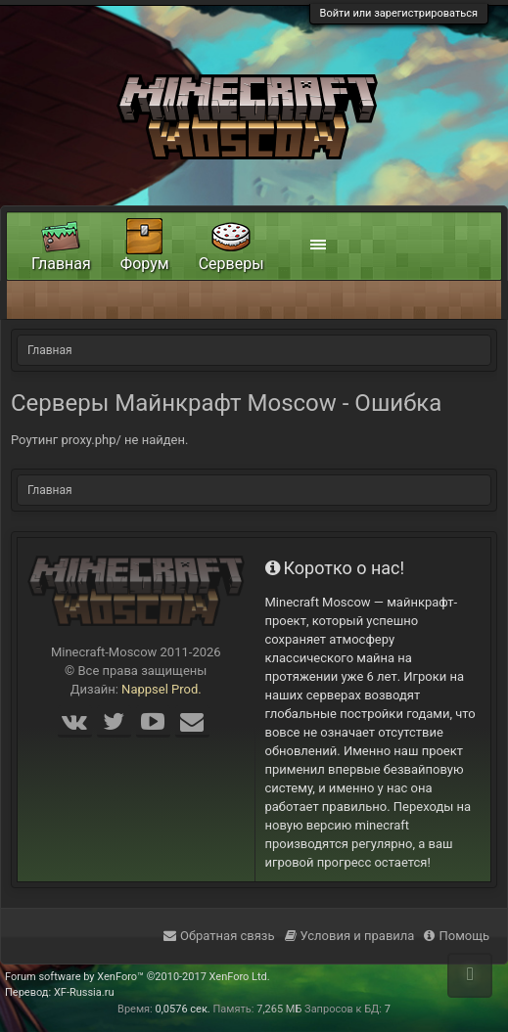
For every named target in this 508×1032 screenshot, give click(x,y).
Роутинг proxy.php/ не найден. (99, 439)
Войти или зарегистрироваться (399, 13)
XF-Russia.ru (84, 992)
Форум (144, 263)
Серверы (231, 263)
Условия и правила (350, 935)
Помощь (456, 935)
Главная (61, 263)
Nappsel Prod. (161, 689)
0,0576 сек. (183, 1009)
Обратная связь (219, 935)
